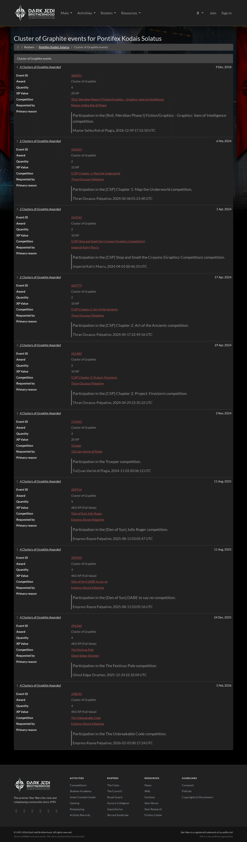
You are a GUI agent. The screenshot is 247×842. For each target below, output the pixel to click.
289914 (76, 489)
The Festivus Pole (82, 649)
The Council (114, 791)
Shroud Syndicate (117, 815)
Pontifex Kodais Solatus (54, 47)
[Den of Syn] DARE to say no (89, 581)
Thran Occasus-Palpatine (87, 179)
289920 (76, 557)
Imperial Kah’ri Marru (85, 247)
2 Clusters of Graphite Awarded (38, 141)
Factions (150, 797)
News (148, 785)
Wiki (147, 791)
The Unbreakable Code (86, 718)
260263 (76, 149)
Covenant (188, 785)
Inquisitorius (115, 809)
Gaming (74, 803)
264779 (76, 285)
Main (65, 13)
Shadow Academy (80, 791)
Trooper (76, 445)
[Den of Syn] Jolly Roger (86, 513)
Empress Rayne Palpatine (87, 519)
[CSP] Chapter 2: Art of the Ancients (94, 309)
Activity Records (80, 815)
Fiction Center (153, 815)
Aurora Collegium (118, 803)
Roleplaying (77, 809)
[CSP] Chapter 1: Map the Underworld (95, 173)
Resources (129, 13)
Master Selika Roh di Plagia (89, 105)
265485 (76, 353)
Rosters (107, 13)
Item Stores (151, 803)
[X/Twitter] (48, 811)
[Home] (18, 47)
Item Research (153, 809)
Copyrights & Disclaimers (197, 797)
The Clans (113, 785)
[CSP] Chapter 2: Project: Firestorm (94, 377)
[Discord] (16, 811)
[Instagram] (40, 811)
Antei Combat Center (83, 797)
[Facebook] (32, 811)
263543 (76, 217)
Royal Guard (114, 797)
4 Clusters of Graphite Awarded (38, 67)
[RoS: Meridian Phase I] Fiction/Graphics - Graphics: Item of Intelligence (117, 99)
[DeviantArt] (24, 811)
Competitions (78, 785)
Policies (187, 791)
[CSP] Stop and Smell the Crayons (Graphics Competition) (108, 241)
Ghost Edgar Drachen (85, 655)
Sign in (226, 13)
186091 (76, 75)
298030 (76, 694)
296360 (76, 625)
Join (213, 13)
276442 (76, 421)
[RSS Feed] (56, 811)
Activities (85, 13)
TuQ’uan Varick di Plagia (86, 451)
